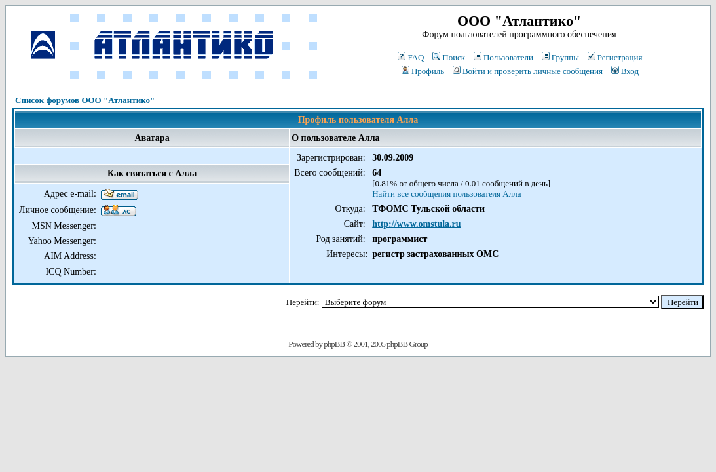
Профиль (423, 71)
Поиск (448, 57)
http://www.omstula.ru (416, 224)
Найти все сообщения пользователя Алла (446, 194)
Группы (560, 57)
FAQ (411, 57)
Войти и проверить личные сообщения (528, 71)
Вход (625, 71)
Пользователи (503, 57)
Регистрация (615, 57)
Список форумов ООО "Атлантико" (85, 100)
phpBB (334, 344)
